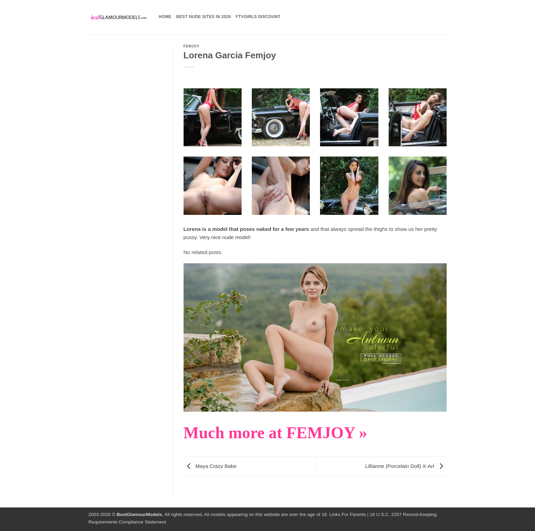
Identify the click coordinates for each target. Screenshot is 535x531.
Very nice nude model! (225, 237)
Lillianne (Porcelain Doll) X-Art (406, 466)
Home (165, 16)
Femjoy (192, 46)
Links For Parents (347, 514)
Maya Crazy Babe (210, 466)
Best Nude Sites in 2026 (203, 16)
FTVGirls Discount (258, 16)
